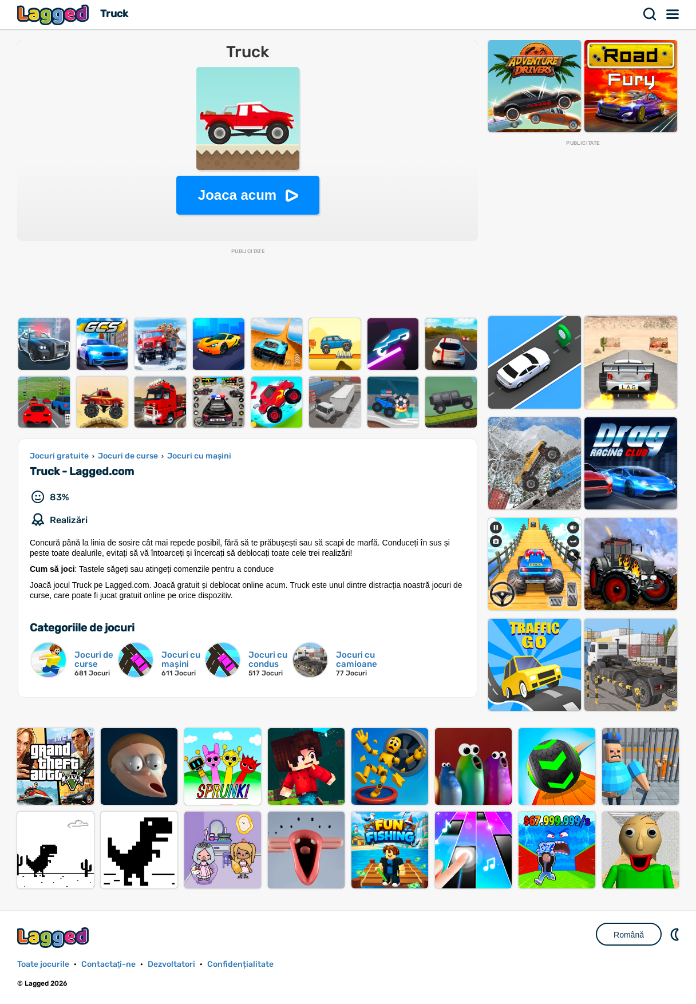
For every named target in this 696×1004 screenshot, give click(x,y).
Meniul (673, 14)
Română (629, 934)
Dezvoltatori (171, 964)
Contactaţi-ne (108, 964)
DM (676, 934)
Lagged (54, 14)
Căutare (650, 14)
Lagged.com (54, 937)
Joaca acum (237, 195)
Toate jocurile (43, 964)
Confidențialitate (240, 964)
